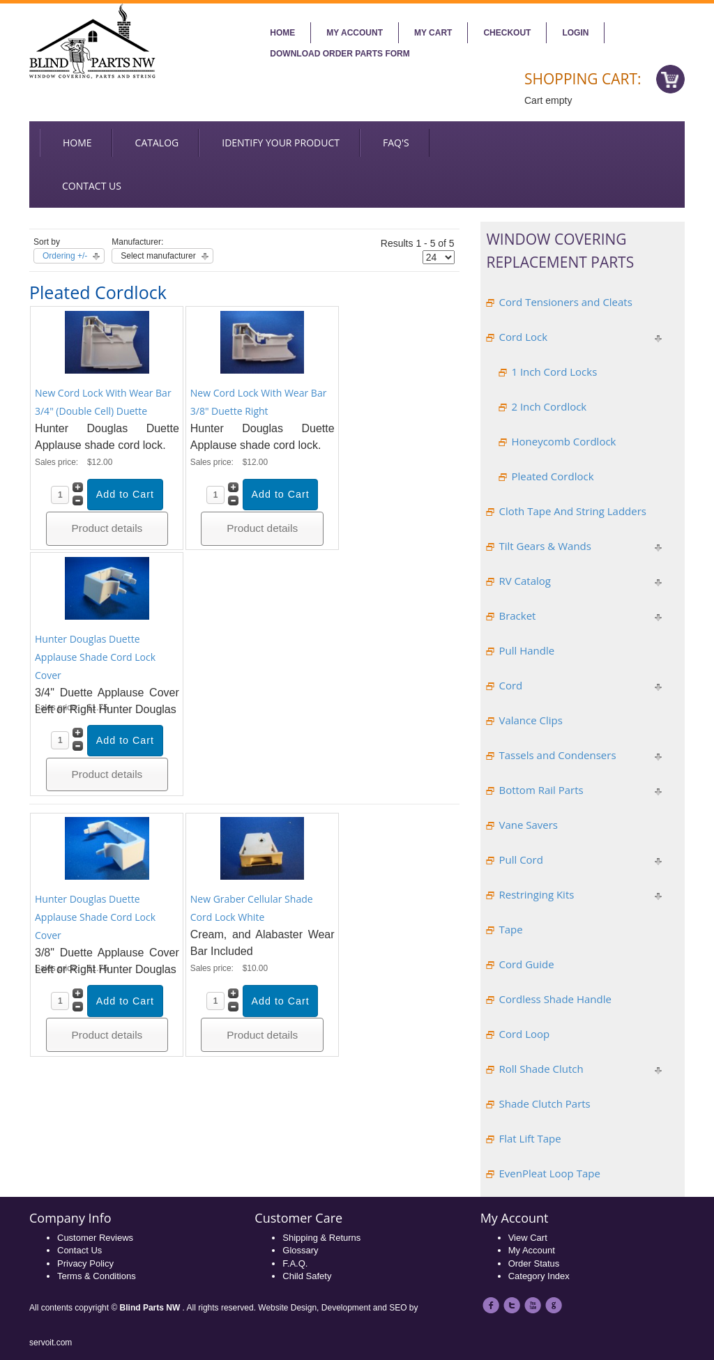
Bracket (517, 615)
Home (282, 33)
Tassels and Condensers (557, 755)
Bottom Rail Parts (541, 790)
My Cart (433, 33)
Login (575, 33)
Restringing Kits (536, 894)
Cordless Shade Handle (555, 999)
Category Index (539, 1276)
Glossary (300, 1250)
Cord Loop (524, 1034)
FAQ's (396, 142)
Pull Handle (526, 650)
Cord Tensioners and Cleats (565, 302)
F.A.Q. (294, 1263)
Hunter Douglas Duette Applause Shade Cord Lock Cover (95, 657)
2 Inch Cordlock (548, 406)
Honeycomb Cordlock (563, 441)
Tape (510, 929)
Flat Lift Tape (530, 1138)
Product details (106, 528)
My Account (531, 1250)
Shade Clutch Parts (544, 1103)
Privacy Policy (85, 1263)
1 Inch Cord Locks (554, 372)
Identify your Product (281, 142)
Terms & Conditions (96, 1276)
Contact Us (79, 1250)
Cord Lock (523, 337)
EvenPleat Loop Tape (549, 1173)
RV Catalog (525, 581)
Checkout (507, 33)
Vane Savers (528, 825)
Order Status (534, 1263)
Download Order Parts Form (339, 54)
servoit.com (50, 1342)
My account (354, 33)
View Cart (527, 1237)
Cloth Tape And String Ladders (572, 511)
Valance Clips (530, 720)
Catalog (157, 142)
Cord (510, 685)
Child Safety (306, 1276)
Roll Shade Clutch (541, 1069)
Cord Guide (526, 964)
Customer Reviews (95, 1237)
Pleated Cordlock (552, 476)
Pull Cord (520, 859)
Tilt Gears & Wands (545, 546)
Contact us (91, 185)
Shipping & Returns (321, 1237)
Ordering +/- (65, 256)
